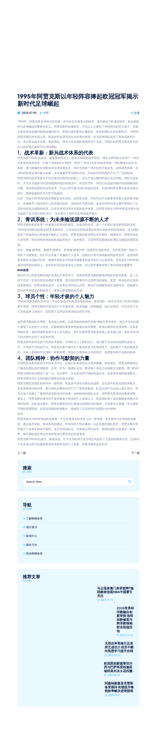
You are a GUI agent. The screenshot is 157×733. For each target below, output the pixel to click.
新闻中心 (30, 536)
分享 (135, 113)
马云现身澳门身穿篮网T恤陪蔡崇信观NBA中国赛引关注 (115, 592)
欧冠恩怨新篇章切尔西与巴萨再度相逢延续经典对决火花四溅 (118, 667)
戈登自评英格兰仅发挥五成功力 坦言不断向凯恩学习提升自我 (119, 647)
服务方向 (30, 544)
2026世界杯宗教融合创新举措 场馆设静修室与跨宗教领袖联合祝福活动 (125, 619)
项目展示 (30, 527)
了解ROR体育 (33, 518)
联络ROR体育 (33, 553)
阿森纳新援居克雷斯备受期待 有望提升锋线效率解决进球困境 (119, 687)
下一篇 (135, 453)
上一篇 (21, 453)
